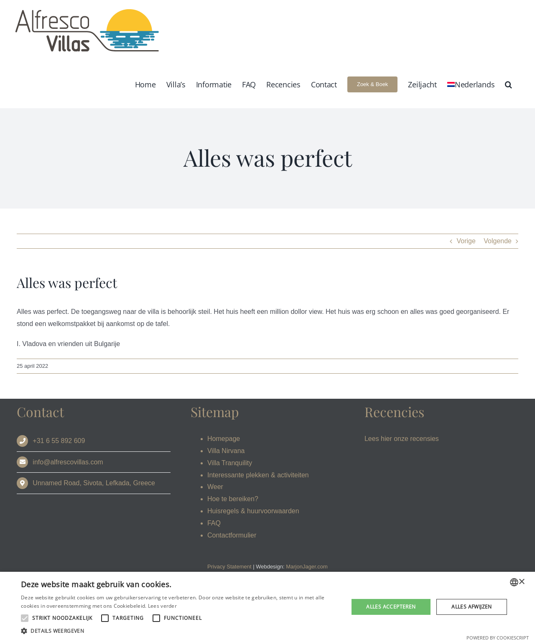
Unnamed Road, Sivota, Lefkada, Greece (94, 483)
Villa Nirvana (226, 450)
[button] (508, 84)
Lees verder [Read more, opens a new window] (162, 605)
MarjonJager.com (307, 566)
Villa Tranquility (229, 462)
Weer (215, 486)
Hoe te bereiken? (232, 498)
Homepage (223, 438)
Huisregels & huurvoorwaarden (253, 511)
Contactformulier (231, 535)
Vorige (465, 241)
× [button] (521, 582)
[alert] (267, 607)
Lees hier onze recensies (401, 438)
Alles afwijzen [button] (471, 606)
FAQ (214, 523)
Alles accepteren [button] (390, 606)
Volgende (498, 241)
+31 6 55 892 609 (59, 440)
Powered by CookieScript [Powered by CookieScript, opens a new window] (497, 637)
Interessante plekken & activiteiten (258, 475)
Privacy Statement (229, 566)
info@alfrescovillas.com (68, 462)
